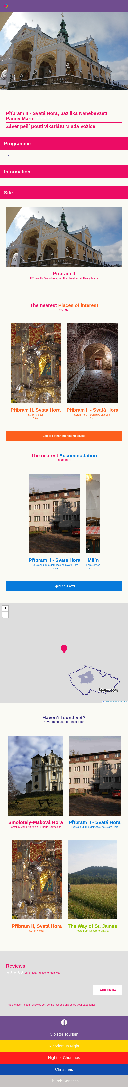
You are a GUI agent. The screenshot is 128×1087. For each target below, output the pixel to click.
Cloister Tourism (64, 1034)
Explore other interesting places (64, 435)
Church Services (64, 1081)
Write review (108, 989)
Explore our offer (64, 586)
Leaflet (106, 702)
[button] (64, 649)
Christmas (64, 1069)
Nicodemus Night (64, 1046)
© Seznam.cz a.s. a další (118, 702)
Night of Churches (64, 1057)
